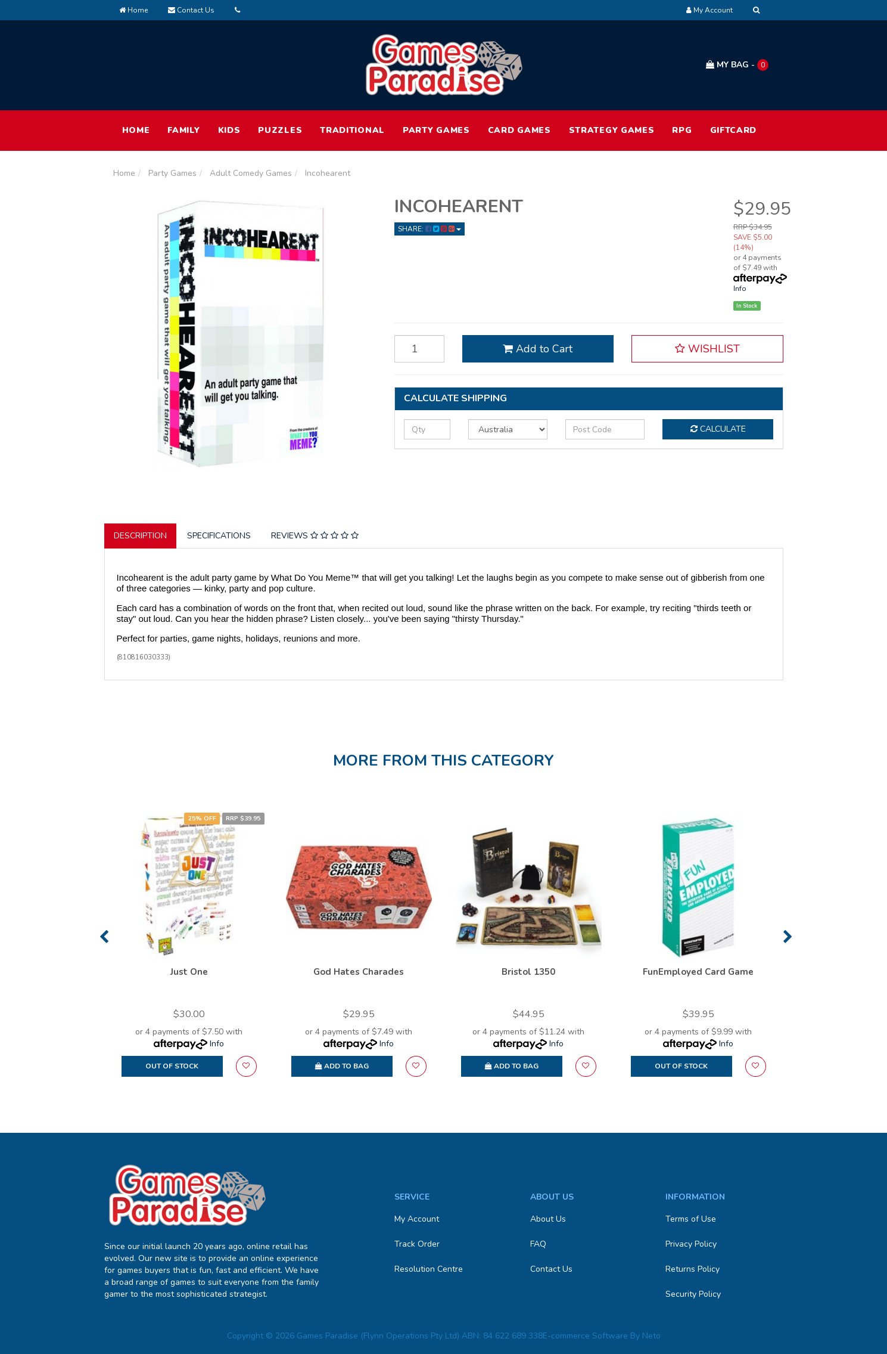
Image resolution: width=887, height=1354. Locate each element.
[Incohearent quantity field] (419, 348)
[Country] (507, 429)
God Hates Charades (358, 972)
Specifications (219, 535)
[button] (707, 348)
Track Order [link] (417, 1244)
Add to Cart (537, 349)
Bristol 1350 (528, 972)
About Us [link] (548, 1219)
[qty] (427, 429)
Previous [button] (104, 936)
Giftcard (733, 130)
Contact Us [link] (551, 1269)
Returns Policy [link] (692, 1269)
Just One (189, 972)
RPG (682, 130)
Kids (229, 130)
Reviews (315, 535)
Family (183, 130)
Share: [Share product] (429, 229)
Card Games (519, 130)
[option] (189, 951)
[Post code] (605, 429)
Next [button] (787, 936)
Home (133, 10)
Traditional (352, 130)
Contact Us (191, 10)
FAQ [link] (538, 1244)
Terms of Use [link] (690, 1219)
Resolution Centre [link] (428, 1269)
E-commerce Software (585, 1335)
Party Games (436, 130)
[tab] (141, 536)
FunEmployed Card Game (698, 972)
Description (140, 535)
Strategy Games (612, 130)
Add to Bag (342, 1066)
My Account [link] (416, 1219)
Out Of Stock (171, 1066)
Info (739, 288)
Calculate (718, 429)
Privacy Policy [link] (691, 1244)
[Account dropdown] (709, 10)
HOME (136, 130)
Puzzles (280, 130)
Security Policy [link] (693, 1294)
